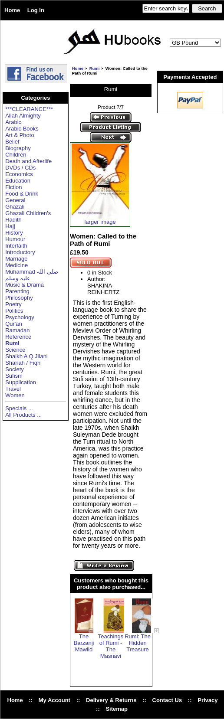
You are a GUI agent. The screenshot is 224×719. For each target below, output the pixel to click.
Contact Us (167, 700)
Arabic (13, 122)
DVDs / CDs (20, 167)
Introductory (20, 252)
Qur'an (13, 323)
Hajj (10, 226)
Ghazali (14, 206)
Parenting (17, 291)
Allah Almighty (23, 115)
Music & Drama (24, 284)
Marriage (16, 258)
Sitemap (116, 709)
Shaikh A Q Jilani (26, 356)
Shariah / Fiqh (22, 363)
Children (15, 154)
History (14, 232)
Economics (19, 174)
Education (17, 180)
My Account (54, 700)
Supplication (20, 382)
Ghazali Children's (28, 213)
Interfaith (16, 245)
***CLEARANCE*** (29, 109)
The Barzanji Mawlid (84, 643)
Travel (13, 389)
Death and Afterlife (28, 161)
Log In (35, 10)
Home (12, 10)
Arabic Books (22, 128)
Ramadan (17, 330)
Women (15, 395)
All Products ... (23, 415)
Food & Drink (21, 193)
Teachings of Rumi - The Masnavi (111, 646)
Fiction (13, 187)
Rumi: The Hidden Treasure (138, 643)
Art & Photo (19, 135)
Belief (12, 141)
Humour (15, 239)
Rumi (94, 68)
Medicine (16, 265)
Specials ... (19, 408)
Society (14, 369)
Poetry (13, 304)
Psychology (19, 317)
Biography (18, 148)
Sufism (14, 376)
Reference (18, 336)
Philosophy (19, 297)
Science (15, 349)
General (15, 200)
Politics (14, 310)
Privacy (207, 700)
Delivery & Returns (111, 700)
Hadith (13, 219)
